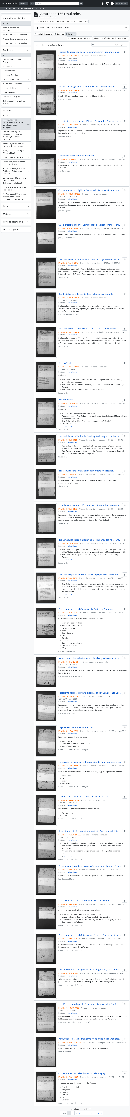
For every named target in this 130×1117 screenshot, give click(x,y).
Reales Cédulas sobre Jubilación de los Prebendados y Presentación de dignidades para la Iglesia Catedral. (89, 540)
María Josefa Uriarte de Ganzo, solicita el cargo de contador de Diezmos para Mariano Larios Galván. (89, 658)
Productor (8, 50)
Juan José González (16, 75)
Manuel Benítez (16, 67)
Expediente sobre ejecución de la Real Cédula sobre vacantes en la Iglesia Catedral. (89, 505)
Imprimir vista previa (43, 34)
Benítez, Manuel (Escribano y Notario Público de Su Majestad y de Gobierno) (16, 196)
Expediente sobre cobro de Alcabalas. (76, 155)
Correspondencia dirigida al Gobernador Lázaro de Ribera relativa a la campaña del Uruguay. (89, 190)
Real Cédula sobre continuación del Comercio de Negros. (86, 470)
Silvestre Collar (16, 71)
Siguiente (98, 1113)
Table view (71, 34)
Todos (5, 23)
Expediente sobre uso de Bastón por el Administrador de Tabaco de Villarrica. (89, 52)
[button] (102, 3)
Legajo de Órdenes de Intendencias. (75, 727)
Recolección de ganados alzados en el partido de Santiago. (86, 86)
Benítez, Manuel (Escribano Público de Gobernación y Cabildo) (16, 171)
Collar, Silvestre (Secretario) (16, 158)
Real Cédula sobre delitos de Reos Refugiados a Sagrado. (85, 294)
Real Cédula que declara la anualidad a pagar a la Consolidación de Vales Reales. (89, 574)
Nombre (7, 110)
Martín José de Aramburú (16, 84)
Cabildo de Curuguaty (16, 97)
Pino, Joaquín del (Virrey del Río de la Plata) (16, 151)
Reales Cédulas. (66, 363)
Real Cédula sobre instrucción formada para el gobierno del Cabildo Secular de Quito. (89, 328)
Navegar (23, 3)
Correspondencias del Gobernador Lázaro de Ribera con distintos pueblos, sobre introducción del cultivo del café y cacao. (89, 935)
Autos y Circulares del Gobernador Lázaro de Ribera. (83, 900)
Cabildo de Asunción (16, 80)
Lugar (6, 206)
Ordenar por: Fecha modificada (79, 38)
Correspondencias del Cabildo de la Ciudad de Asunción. (85, 609)
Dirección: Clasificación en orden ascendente (110, 38)
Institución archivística (14, 18)
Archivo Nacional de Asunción (16, 29)
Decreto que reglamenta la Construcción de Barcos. (83, 796)
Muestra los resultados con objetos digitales (109, 45)
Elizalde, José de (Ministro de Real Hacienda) (16, 188)
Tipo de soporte (10, 229)
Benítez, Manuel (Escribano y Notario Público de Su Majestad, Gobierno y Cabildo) (16, 136)
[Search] (57, 3)
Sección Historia (72, 61)
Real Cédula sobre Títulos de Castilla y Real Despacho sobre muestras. (89, 436)
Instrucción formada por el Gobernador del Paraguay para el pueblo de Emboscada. (89, 762)
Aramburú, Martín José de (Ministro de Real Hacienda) (16, 145)
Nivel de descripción (13, 221)
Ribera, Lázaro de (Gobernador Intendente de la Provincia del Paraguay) (16, 124)
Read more (67, 426)
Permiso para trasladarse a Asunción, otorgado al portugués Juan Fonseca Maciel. (89, 866)
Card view (59, 34)
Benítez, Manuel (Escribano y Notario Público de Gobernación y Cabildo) (16, 180)
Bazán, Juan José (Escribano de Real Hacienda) (16, 163)
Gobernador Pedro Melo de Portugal (16, 102)
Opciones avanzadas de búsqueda (52, 27)
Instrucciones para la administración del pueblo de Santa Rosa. (89, 1039)
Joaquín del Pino (16, 88)
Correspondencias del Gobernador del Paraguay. (82, 1073)
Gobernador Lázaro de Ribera (16, 60)
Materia (7, 214)
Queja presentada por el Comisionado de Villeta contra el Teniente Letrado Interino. (89, 225)
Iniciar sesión (121, 3)
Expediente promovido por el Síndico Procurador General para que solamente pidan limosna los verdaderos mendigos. (89, 121)
